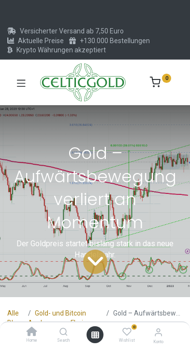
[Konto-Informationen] (158, 332)
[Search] (63, 332)
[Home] (32, 332)
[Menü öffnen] (95, 335)
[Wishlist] (126, 332)
